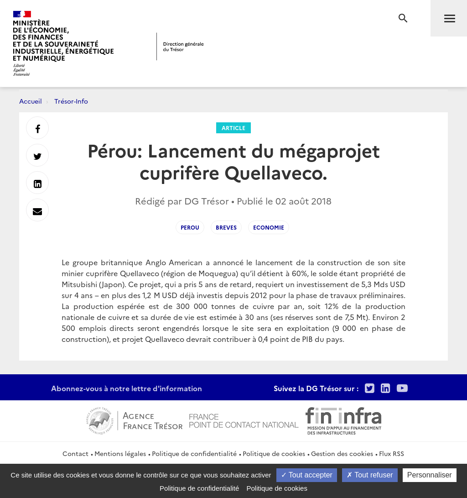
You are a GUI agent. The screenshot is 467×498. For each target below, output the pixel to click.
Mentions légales (120, 453)
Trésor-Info (71, 100)
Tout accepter (306, 475)
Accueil (30, 100)
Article (233, 127)
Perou (190, 227)
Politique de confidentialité (194, 453)
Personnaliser (429, 475)
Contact (75, 453)
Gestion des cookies (342, 453)
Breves (226, 227)
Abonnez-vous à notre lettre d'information (126, 388)
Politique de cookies (274, 453)
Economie (268, 227)
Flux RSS (391, 453)
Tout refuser (370, 475)
